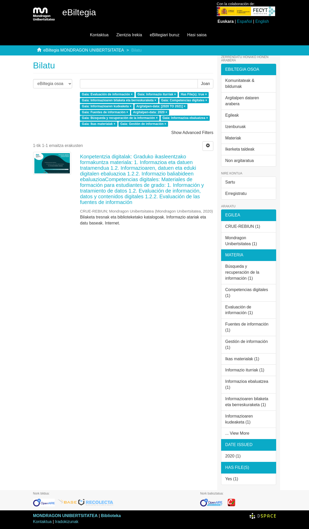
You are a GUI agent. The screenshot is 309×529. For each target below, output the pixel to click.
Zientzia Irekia (129, 35)
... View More (237, 433)
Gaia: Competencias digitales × (184, 100)
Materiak (233, 138)
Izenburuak (235, 126)
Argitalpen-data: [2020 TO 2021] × (160, 106)
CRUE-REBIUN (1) (242, 226)
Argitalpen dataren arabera (242, 101)
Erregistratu (236, 193)
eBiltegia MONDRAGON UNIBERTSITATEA (83, 50)
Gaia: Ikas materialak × (99, 124)
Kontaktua (99, 35)
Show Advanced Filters (192, 132)
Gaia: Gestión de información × (143, 124)
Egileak (232, 115)
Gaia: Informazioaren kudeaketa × (107, 106)
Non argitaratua (239, 160)
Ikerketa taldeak (239, 149)
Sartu (230, 182)
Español (244, 21)
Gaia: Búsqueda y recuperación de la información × (120, 118)
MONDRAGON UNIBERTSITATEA (65, 515)
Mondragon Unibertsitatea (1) (241, 241)
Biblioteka (111, 515)
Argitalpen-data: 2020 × (150, 112)
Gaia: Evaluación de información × (107, 94)
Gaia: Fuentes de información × (105, 112)
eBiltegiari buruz (164, 35)
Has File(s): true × (194, 94)
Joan (205, 83)
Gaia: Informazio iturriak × (157, 94)
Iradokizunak (67, 521)
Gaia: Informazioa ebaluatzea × (185, 118)
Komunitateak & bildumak (239, 83)
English (262, 21)
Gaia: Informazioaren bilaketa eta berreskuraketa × (119, 100)
